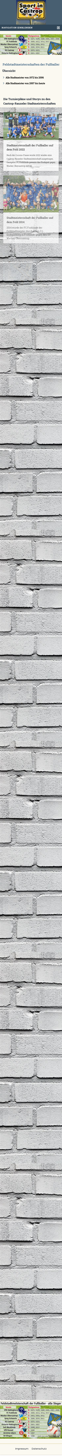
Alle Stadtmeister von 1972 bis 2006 (25, 77)
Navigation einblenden (17, 27)
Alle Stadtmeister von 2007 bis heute (25, 83)
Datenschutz (39, 1448)
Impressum (21, 1448)
